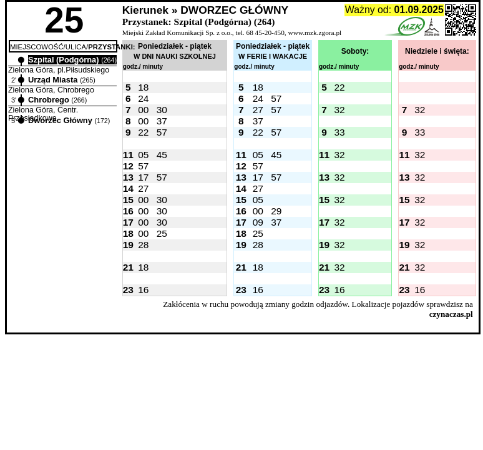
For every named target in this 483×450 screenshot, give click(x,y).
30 (162, 109)
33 (339, 132)
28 (143, 244)
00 (143, 109)
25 (162, 233)
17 (143, 177)
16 (143, 289)
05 (143, 154)
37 (162, 121)
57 (276, 98)
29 (276, 211)
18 (143, 87)
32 (339, 109)
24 (143, 98)
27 (258, 109)
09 (258, 222)
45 (162, 154)
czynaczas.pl (451, 314)
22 (339, 87)
